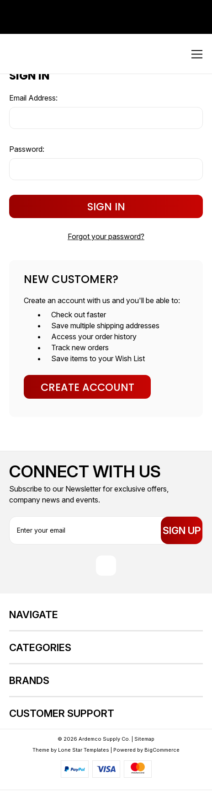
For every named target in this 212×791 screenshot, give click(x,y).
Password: (26, 149)
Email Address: (33, 97)
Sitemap (144, 740)
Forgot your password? (106, 236)
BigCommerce (162, 751)
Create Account (87, 387)
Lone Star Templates (83, 751)
